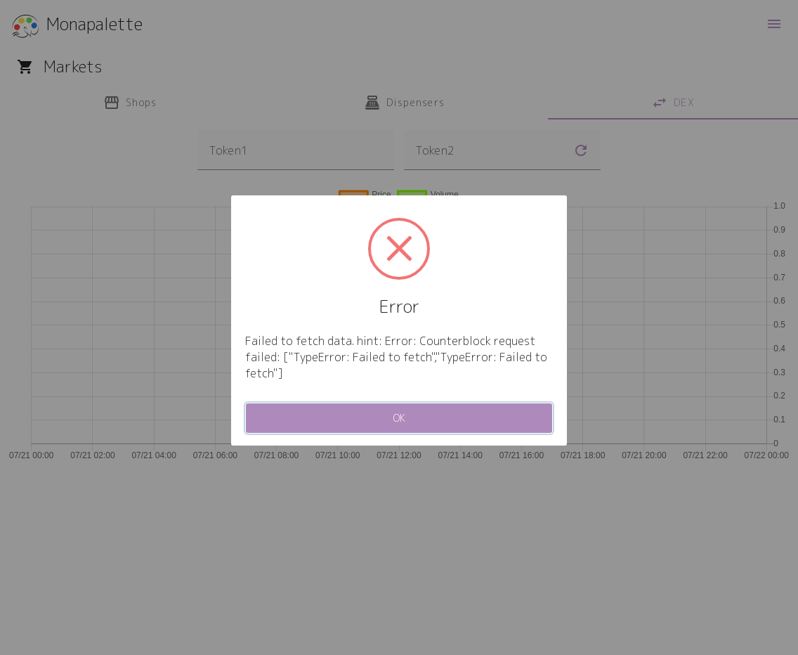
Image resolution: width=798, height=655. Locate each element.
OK (399, 417)
